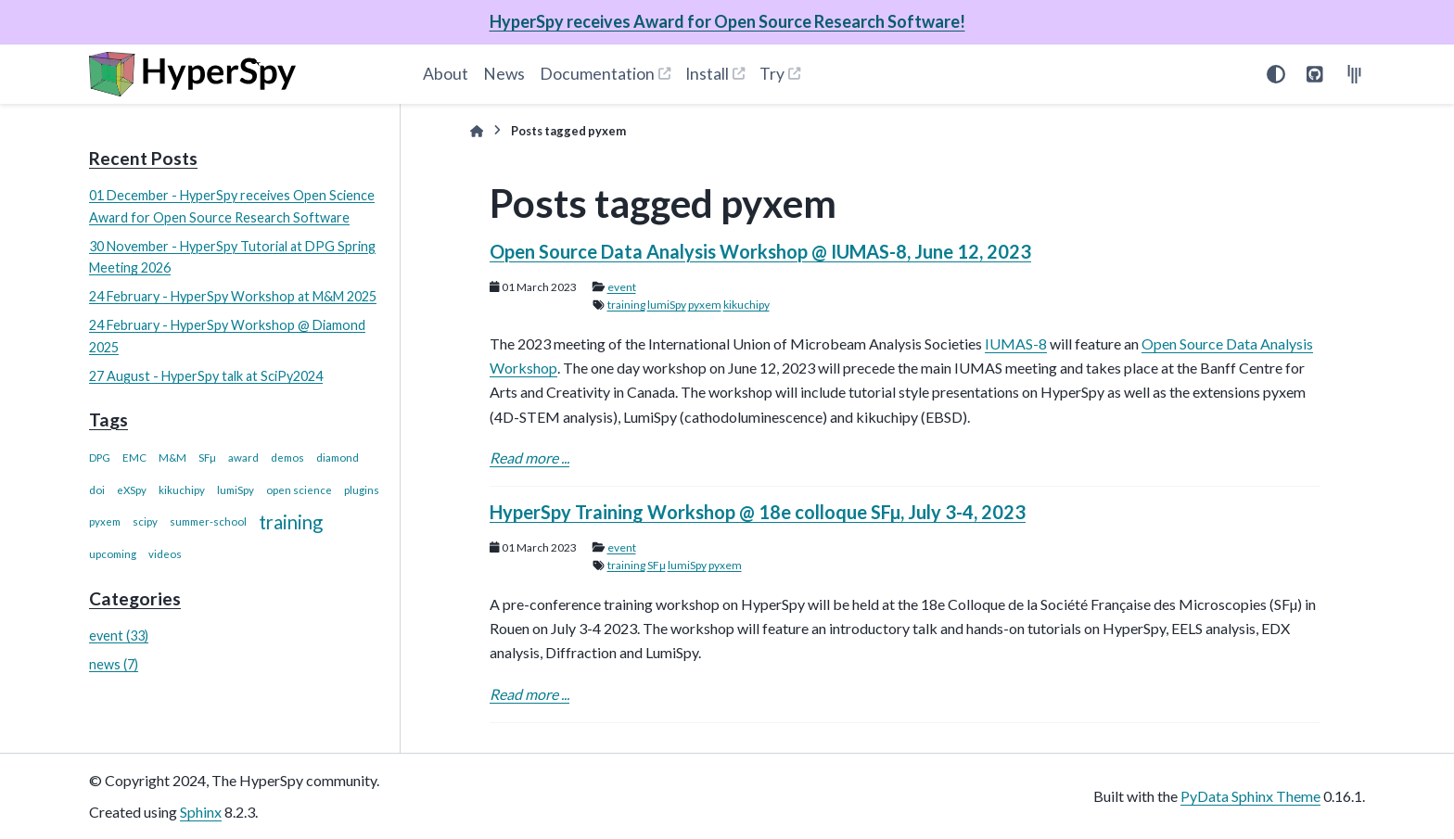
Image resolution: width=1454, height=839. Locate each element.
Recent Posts (143, 158)
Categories (135, 598)
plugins (361, 490)
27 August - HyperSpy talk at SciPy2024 (206, 376)
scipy (145, 521)
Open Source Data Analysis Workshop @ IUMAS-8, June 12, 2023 (760, 251)
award (243, 457)
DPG (99, 457)
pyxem (105, 521)
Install (707, 73)
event (621, 287)
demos (287, 457)
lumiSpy (235, 490)
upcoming (112, 554)
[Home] (476, 131)
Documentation (597, 73)
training (291, 522)
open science (299, 490)
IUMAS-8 (1016, 343)
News (504, 73)
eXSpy (132, 490)
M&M (172, 457)
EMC (134, 457)
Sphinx (201, 811)
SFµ (207, 457)
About (445, 73)
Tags (108, 419)
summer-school (208, 521)
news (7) (113, 664)
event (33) (118, 635)
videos (165, 554)
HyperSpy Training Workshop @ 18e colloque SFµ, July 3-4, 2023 (758, 512)
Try (771, 73)
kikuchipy (182, 490)
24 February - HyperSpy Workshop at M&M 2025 (232, 296)
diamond (337, 457)
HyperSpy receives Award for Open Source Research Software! (727, 21)
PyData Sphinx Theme (1250, 796)
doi (97, 490)
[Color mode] (1276, 74)
